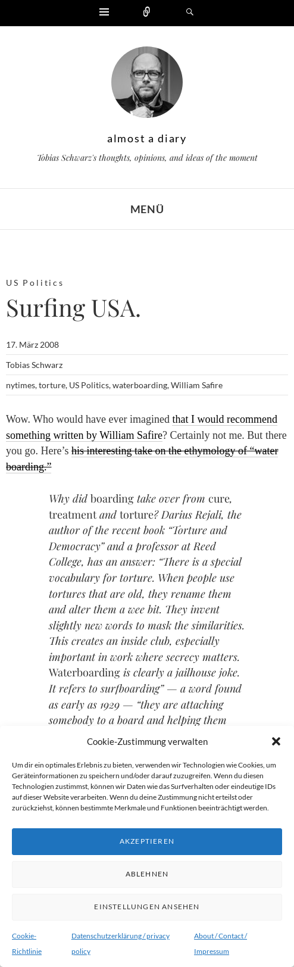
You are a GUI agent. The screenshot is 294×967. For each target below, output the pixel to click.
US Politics (35, 282)
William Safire (197, 385)
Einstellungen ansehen (146, 906)
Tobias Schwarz (34, 365)
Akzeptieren (147, 841)
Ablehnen (147, 873)
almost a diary (147, 138)
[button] (276, 741)
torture (52, 385)
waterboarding (139, 385)
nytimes (20, 385)
